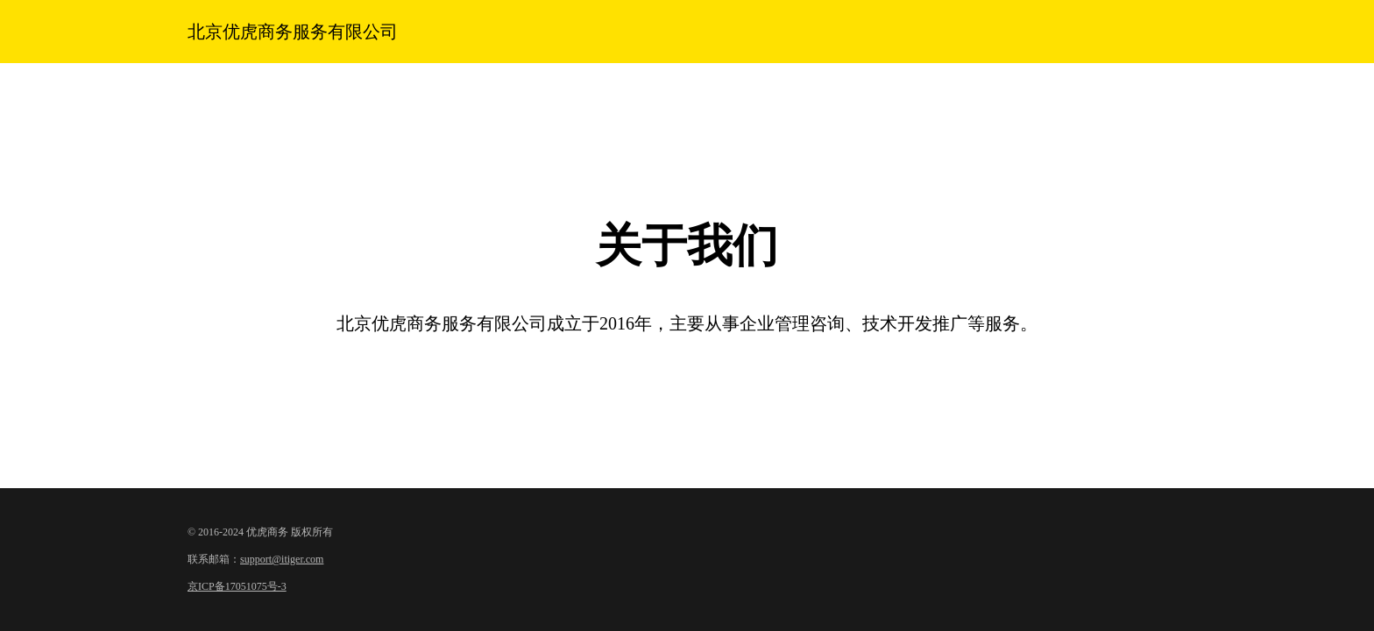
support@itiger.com (281, 559)
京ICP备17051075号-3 (237, 586)
